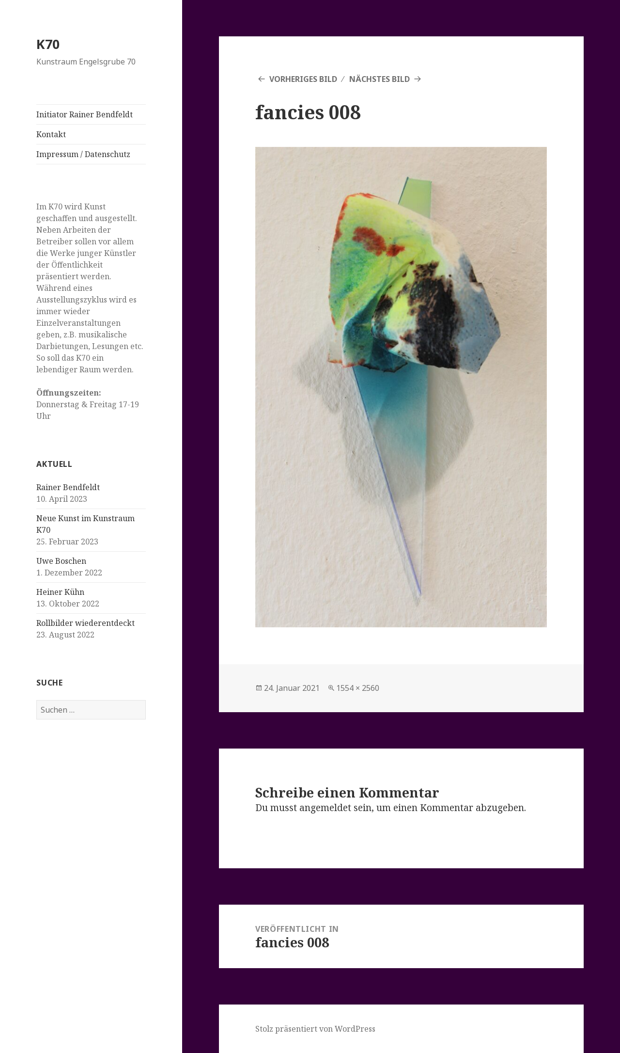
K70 (48, 44)
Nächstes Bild (379, 79)
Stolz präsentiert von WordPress (315, 1028)
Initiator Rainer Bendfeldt (84, 114)
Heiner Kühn (60, 592)
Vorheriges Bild (303, 79)
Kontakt (51, 134)
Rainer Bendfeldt (68, 487)
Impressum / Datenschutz (83, 154)
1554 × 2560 (357, 688)
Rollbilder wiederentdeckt (85, 623)
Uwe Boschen (61, 561)
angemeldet (325, 807)
